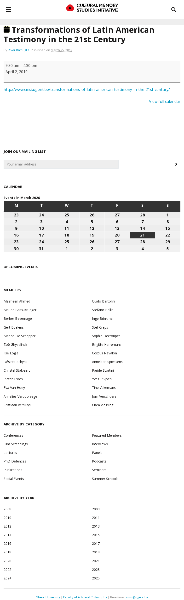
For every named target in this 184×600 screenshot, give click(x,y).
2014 (7, 535)
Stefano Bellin (103, 310)
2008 (7, 509)
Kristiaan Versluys (17, 405)
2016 (7, 543)
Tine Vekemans (104, 387)
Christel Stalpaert (17, 370)
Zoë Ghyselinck (15, 344)
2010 (7, 517)
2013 (96, 526)
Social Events (14, 478)
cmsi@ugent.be (137, 597)
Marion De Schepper (19, 336)
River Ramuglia (18, 50)
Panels (97, 452)
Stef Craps (100, 327)
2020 (7, 561)
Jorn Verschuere (104, 396)
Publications (13, 470)
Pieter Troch (13, 379)
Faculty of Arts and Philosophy (85, 597)
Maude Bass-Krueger (20, 310)
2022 (7, 569)
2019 (96, 552)
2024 (7, 578)
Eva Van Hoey (14, 387)
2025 (96, 578)
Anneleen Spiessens (107, 361)
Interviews (100, 444)
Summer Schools (105, 478)
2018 (7, 552)
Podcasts (99, 461)
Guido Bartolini (103, 301)
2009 (96, 509)
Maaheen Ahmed (17, 301)
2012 (7, 526)
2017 (96, 543)
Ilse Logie (11, 353)
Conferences (13, 435)
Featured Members (107, 435)
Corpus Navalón (104, 353)
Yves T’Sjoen (102, 379)
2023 (96, 569)
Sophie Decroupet (106, 336)
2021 (96, 561)
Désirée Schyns (15, 361)
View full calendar (164, 101)
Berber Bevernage (18, 318)
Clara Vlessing (102, 405)
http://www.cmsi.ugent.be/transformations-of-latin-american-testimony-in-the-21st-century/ (87, 89)
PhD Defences (15, 461)
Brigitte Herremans (106, 344)
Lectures (10, 452)
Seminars (99, 470)
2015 (96, 535)
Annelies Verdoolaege (20, 396)
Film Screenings (16, 444)
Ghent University (48, 597)
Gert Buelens (14, 327)
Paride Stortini (103, 370)
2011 (96, 517)
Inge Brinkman (103, 318)
